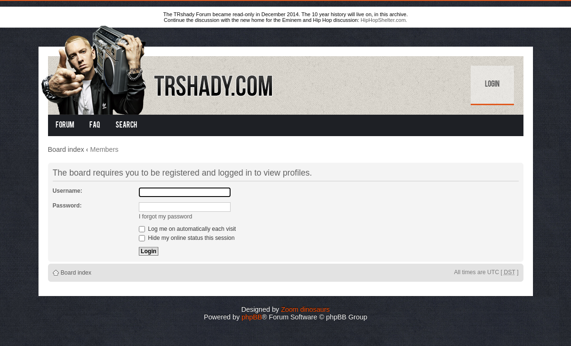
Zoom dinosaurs (305, 309)
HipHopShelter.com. (384, 20)
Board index (66, 149)
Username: (68, 191)
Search (126, 125)
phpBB (252, 317)
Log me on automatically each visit (187, 229)
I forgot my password (165, 216)
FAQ (94, 125)
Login (492, 84)
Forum (65, 125)
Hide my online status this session (187, 238)
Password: (67, 205)
